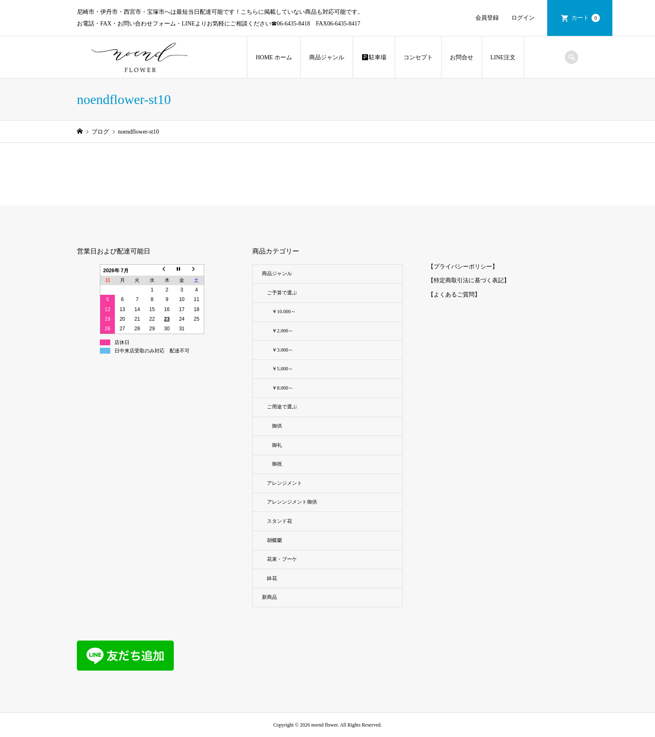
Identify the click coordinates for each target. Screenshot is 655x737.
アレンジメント (287, 483)
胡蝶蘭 (274, 540)
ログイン (523, 18)
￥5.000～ (282, 369)
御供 (277, 426)
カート (585, 18)
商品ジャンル (326, 57)
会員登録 (487, 18)
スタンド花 (282, 521)
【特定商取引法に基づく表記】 (469, 280)
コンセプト (418, 57)
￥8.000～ (282, 388)
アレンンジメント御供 (292, 502)
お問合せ (461, 57)
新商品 (269, 597)
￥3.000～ (282, 350)
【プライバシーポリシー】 (463, 266)
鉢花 (272, 578)
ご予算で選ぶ (282, 293)
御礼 (277, 445)
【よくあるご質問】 (454, 294)
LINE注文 (502, 57)
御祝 (277, 464)
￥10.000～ (284, 311)
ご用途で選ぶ (282, 407)
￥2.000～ (282, 331)
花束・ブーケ (282, 559)
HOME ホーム (274, 57)
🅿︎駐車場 (373, 57)
